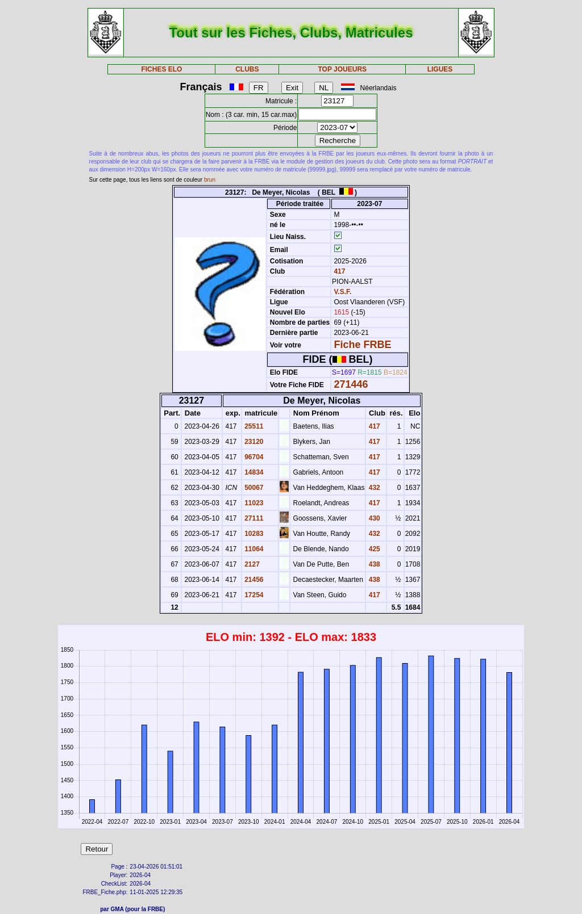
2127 (251, 564)
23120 (253, 442)
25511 (253, 426)
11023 (253, 503)
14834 (253, 472)
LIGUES (440, 69)
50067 (253, 488)
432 (373, 488)
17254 (253, 595)
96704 (253, 457)
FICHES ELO (161, 69)
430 (373, 518)
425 (373, 549)
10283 (253, 534)
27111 (253, 518)
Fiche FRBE (362, 344)
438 (373, 564)
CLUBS (247, 69)
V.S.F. (342, 292)
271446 (351, 384)
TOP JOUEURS (342, 69)
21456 (253, 580)
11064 (253, 549)
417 (338, 271)
